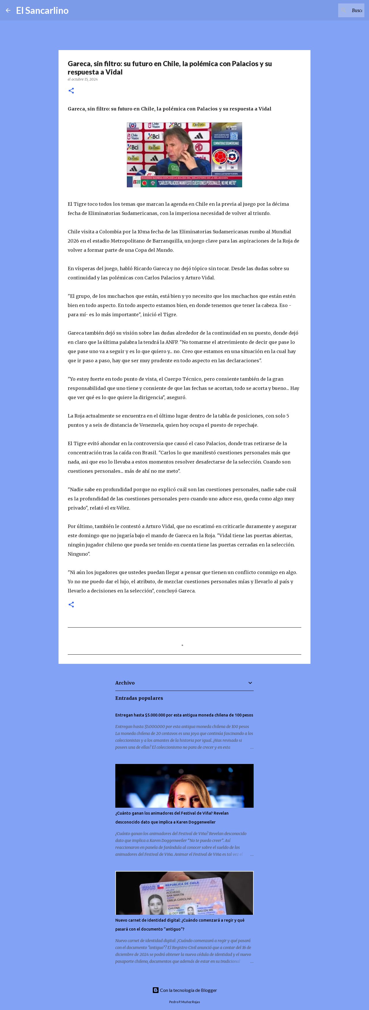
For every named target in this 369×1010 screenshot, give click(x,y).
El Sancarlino (42, 10)
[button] (71, 91)
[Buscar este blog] (334, 10)
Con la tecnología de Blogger (184, 990)
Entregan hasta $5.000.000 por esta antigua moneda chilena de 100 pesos (184, 715)
